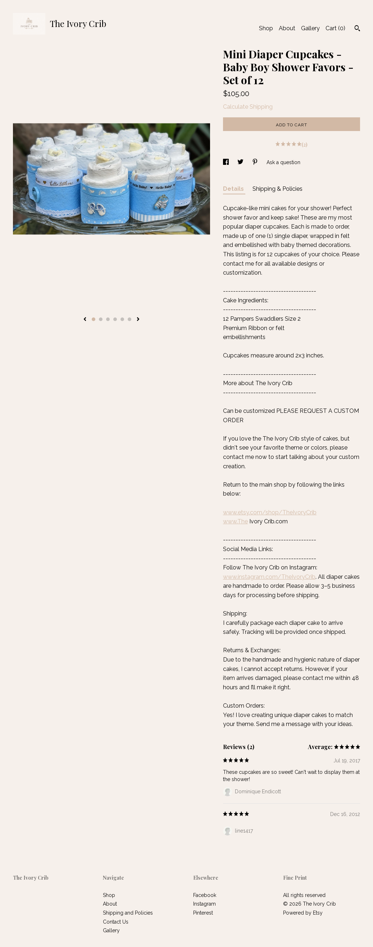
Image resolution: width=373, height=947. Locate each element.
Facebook (204, 895)
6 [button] (129, 319)
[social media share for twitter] (241, 162)
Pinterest (203, 913)
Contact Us (115, 922)
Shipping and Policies (128, 913)
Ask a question (283, 162)
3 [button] (108, 319)
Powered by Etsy (303, 913)
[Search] (357, 29)
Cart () (335, 28)
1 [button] (93, 319)
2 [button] (101, 319)
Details (234, 188)
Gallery (310, 28)
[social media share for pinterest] (255, 162)
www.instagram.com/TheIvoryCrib (269, 576)
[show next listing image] (138, 319)
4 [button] (115, 319)
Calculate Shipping (248, 106)
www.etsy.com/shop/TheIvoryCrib (270, 512)
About (287, 28)
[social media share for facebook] (226, 162)
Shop (266, 28)
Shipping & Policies (278, 188)
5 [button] (122, 319)
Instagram (204, 904)
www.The (235, 521)
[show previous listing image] (85, 319)
